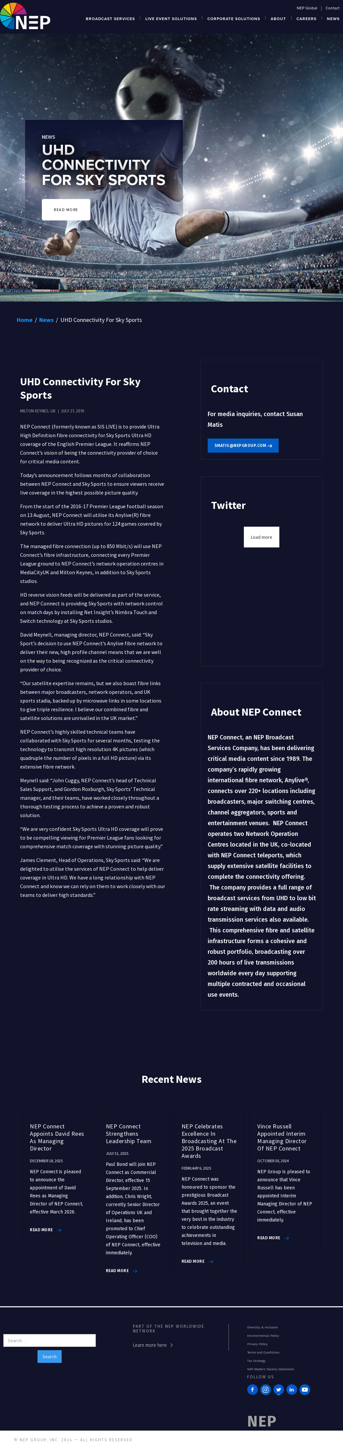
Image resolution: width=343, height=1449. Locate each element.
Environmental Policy (263, 1336)
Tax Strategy (256, 1361)
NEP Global (307, 8)
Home (24, 320)
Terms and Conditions (263, 1353)
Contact (333, 8)
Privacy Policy (257, 1344)
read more (41, 1230)
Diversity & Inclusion (262, 1327)
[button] (110, 18)
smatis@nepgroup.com (240, 445)
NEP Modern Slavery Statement (270, 1369)
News (46, 320)
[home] (25, 15)
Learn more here (150, 1345)
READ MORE (66, 209)
